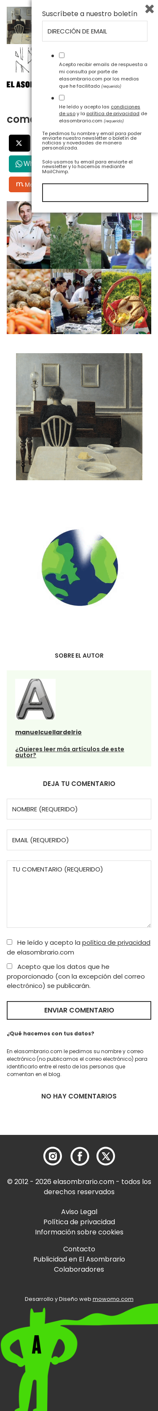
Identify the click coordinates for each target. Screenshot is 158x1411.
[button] (55, 86)
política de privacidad (116, 942)
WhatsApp (39, 163)
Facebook (64, 143)
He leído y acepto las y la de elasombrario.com (103, 1311)
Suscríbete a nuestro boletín (89, 1212)
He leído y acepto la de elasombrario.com (78, 947)
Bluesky (78, 184)
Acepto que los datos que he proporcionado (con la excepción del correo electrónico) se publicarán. (76, 976)
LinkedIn (117, 143)
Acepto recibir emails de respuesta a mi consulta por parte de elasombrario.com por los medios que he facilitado (103, 1273)
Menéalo (32, 184)
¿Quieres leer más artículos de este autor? (69, 752)
